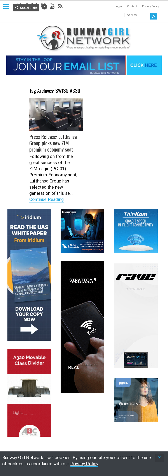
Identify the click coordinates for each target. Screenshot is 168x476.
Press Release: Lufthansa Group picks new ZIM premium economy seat (53, 142)
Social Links (29, 8)
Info (44, 7)
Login (118, 6)
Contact (132, 6)
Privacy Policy (150, 6)
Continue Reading (46, 199)
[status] (159, 458)
